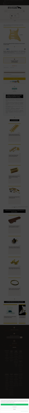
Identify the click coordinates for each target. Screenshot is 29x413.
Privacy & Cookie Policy (24, 411)
